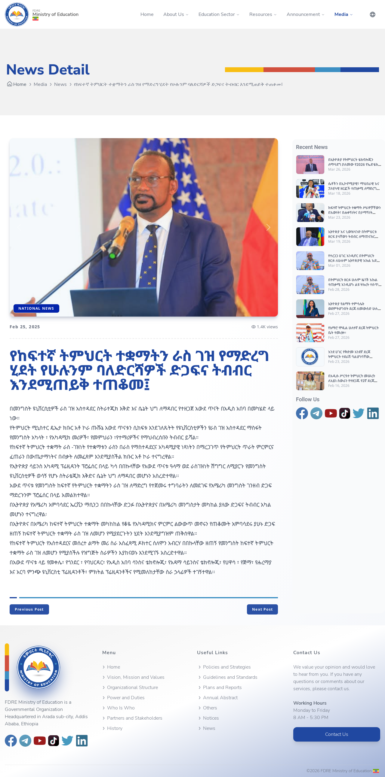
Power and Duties (123, 697)
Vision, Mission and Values (133, 677)
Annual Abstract (217, 697)
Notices (208, 718)
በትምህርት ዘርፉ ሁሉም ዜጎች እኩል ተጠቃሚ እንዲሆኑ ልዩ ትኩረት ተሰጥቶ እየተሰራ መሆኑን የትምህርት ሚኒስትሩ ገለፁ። (354, 287)
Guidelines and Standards (227, 677)
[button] (19, 227)
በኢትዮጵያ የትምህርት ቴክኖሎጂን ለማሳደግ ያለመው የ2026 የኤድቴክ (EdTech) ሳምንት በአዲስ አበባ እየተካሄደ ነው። (353, 167)
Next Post (262, 609)
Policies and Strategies (224, 667)
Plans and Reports (219, 687)
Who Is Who (118, 708)
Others (207, 708)
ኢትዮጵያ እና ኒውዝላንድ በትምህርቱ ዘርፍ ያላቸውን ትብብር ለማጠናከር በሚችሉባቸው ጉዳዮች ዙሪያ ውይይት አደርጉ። (353, 239)
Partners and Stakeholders (131, 718)
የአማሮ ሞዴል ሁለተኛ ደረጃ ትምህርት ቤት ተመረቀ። (353, 330)
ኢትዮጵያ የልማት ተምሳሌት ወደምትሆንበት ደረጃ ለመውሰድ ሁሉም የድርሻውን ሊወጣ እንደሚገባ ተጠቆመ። (354, 311)
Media (40, 84)
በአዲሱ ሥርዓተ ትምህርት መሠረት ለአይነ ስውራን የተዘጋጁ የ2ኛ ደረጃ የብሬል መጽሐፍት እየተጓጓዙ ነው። (351, 380)
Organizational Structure (129, 687)
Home (147, 14)
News (60, 84)
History (111, 728)
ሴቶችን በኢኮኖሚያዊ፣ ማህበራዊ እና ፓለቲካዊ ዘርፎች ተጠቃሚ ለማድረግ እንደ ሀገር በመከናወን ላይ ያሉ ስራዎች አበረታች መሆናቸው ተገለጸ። (354, 191)
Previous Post (29, 609)
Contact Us (336, 734)
